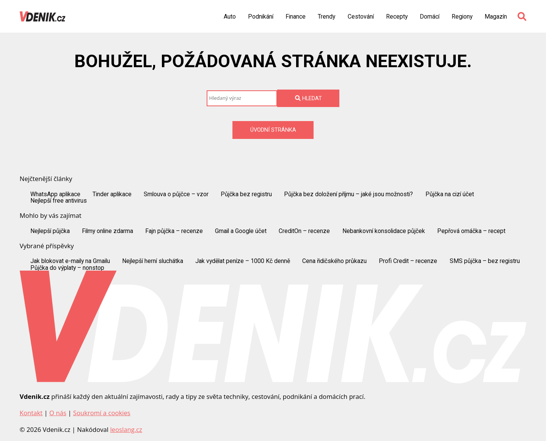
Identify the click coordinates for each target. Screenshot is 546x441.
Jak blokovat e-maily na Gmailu (70, 261)
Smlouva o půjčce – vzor (176, 194)
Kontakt (31, 412)
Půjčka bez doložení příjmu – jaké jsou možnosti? (348, 194)
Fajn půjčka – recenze (174, 231)
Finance (296, 17)
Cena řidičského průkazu (334, 261)
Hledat (308, 98)
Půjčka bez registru (246, 194)
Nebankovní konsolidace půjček (383, 231)
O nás (57, 412)
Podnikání (260, 17)
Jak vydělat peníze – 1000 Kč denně (242, 261)
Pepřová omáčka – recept (471, 231)
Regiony (462, 17)
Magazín (496, 17)
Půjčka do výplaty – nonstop (67, 268)
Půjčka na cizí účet (449, 194)
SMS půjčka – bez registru (485, 261)
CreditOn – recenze (304, 231)
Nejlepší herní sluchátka (152, 261)
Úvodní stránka (273, 129)
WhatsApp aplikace (55, 194)
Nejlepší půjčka (50, 231)
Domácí (429, 17)
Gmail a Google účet (241, 231)
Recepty (397, 17)
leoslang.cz (126, 429)
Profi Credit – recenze (408, 261)
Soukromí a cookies (101, 412)
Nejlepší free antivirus (58, 201)
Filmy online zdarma (107, 231)
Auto (230, 17)
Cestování (361, 17)
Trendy (326, 17)
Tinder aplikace (112, 194)
